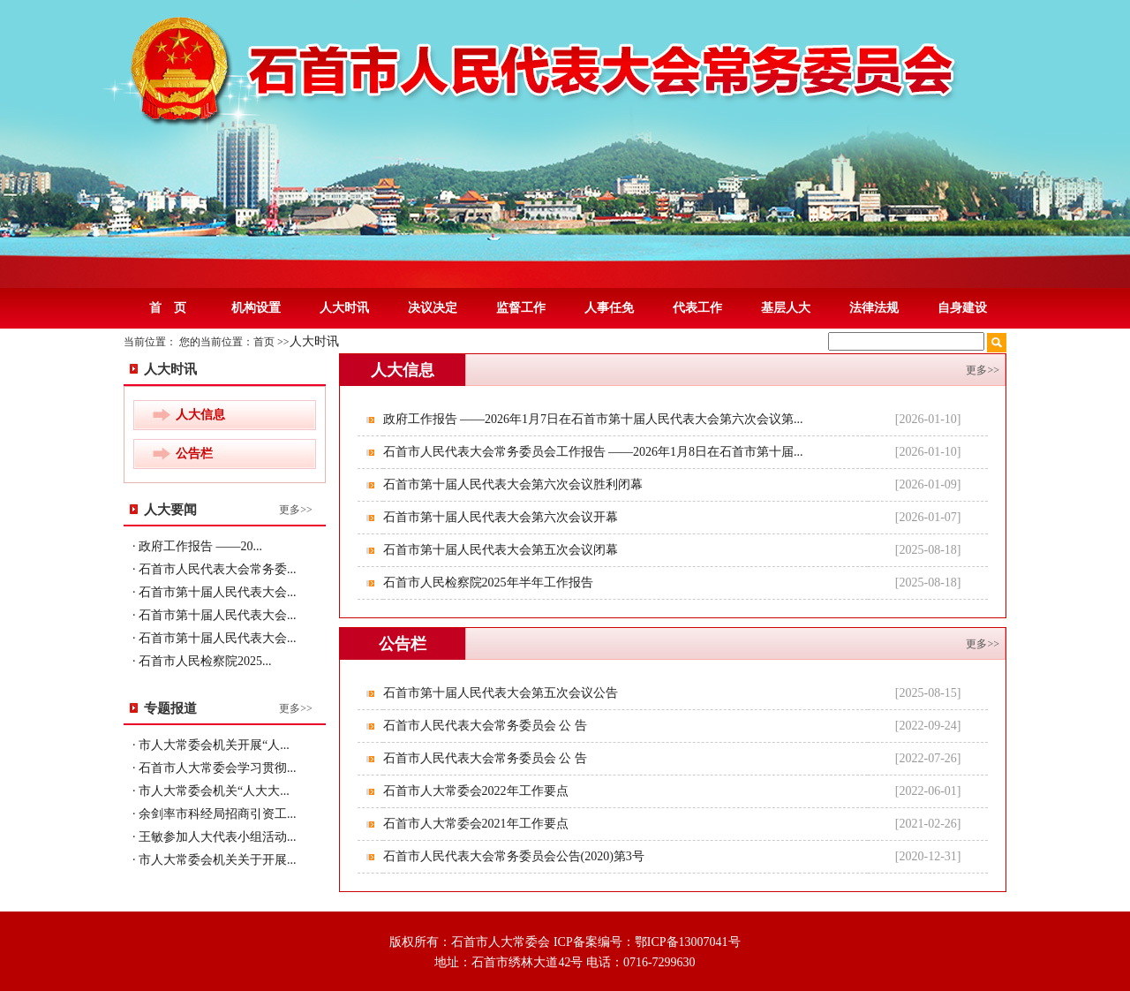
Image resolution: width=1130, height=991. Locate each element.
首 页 (167, 307)
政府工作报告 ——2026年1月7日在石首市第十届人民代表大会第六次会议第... (595, 419)
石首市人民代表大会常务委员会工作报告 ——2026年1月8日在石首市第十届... (595, 451)
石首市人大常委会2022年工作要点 (477, 791)
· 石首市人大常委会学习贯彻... (214, 768)
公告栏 (194, 453)
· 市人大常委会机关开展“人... (211, 745)
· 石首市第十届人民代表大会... (214, 592)
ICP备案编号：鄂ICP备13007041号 (647, 942)
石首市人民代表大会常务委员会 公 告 (487, 725)
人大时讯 (344, 307)
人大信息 (200, 414)
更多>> (296, 509)
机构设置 (256, 307)
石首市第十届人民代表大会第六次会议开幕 (502, 517)
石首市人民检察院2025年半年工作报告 (490, 582)
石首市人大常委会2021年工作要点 (477, 823)
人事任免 (609, 307)
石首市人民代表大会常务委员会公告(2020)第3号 (515, 856)
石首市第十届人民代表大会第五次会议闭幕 (502, 549)
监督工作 (521, 307)
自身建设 (962, 307)
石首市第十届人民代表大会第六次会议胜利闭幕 (514, 484)
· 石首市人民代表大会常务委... (214, 569)
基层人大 (785, 307)
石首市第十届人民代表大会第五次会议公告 (502, 693)
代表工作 (697, 307)
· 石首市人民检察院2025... (202, 661)
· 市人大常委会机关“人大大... (211, 791)
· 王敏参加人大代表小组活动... (214, 836)
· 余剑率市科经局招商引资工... (214, 814)
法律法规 (874, 307)
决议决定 (432, 307)
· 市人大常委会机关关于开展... (214, 859)
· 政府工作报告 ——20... (197, 546)
